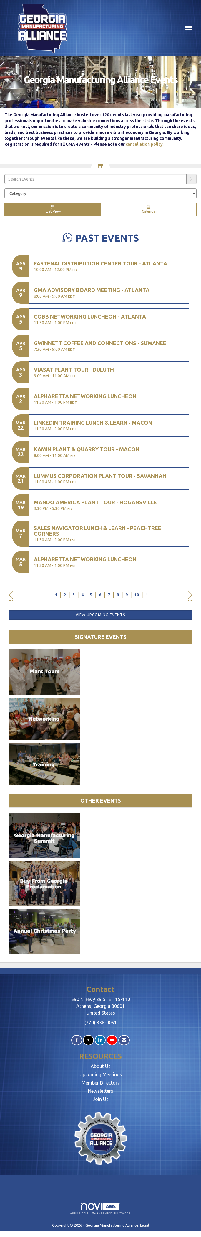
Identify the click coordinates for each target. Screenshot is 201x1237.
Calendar (148, 209)
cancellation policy (144, 144)
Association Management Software (100, 1208)
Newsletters (100, 1091)
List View (52, 209)
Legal (144, 1225)
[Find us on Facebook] (76, 1040)
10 (136, 595)
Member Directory (101, 1082)
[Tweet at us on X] (88, 1040)
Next (190, 596)
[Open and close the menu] (137, 28)
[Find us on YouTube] (112, 1040)
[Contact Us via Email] (124, 1040)
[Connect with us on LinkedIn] (100, 1040)
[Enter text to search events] (95, 179)
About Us (101, 1066)
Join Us (101, 1099)
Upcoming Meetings (100, 1074)
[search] (192, 179)
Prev (11, 596)
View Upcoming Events (100, 615)
